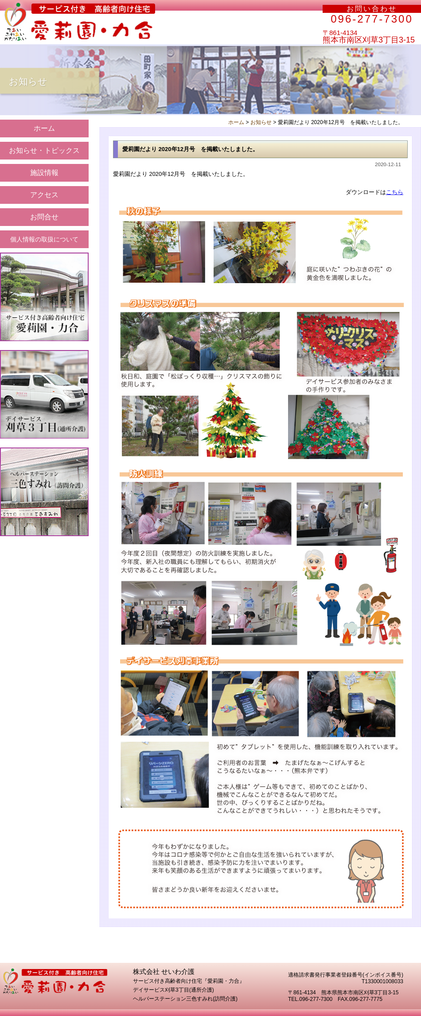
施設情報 (44, 172)
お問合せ (44, 217)
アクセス (44, 195)
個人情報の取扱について (44, 239)
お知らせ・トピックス (44, 150)
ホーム (44, 128)
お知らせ (261, 122)
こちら (394, 192)
